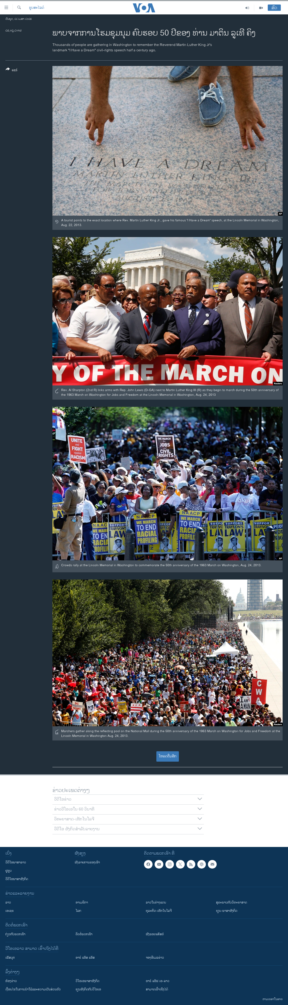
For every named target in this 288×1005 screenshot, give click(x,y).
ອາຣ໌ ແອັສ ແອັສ (85, 957)
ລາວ (8, 902)
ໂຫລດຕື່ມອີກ (167, 756)
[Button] (12, 70)
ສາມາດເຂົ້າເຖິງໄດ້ (157, 989)
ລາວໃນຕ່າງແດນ (156, 902)
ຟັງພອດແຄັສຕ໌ (155, 934)
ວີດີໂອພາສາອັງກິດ (16, 879)
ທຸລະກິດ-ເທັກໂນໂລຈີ (159, 910)
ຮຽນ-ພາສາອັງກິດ (226, 910)
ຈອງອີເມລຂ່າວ (155, 957)
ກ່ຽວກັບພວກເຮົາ (15, 934)
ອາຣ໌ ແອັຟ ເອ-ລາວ (157, 981)
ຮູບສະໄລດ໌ (36, 8)
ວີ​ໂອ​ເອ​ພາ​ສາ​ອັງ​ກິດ (87, 981)
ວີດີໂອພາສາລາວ (15, 862)
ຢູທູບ (8, 870)
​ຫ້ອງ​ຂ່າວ (11, 981)
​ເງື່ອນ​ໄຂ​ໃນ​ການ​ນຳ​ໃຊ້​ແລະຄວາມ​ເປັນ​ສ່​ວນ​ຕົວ (33, 989)
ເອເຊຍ (9, 910)
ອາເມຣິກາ (82, 902)
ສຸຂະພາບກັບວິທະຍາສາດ (231, 902)
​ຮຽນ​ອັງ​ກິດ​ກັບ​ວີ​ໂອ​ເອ (88, 989)
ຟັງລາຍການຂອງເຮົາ (87, 862)
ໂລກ (78, 910)
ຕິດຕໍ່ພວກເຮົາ (84, 934)
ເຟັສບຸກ (10, 957)
